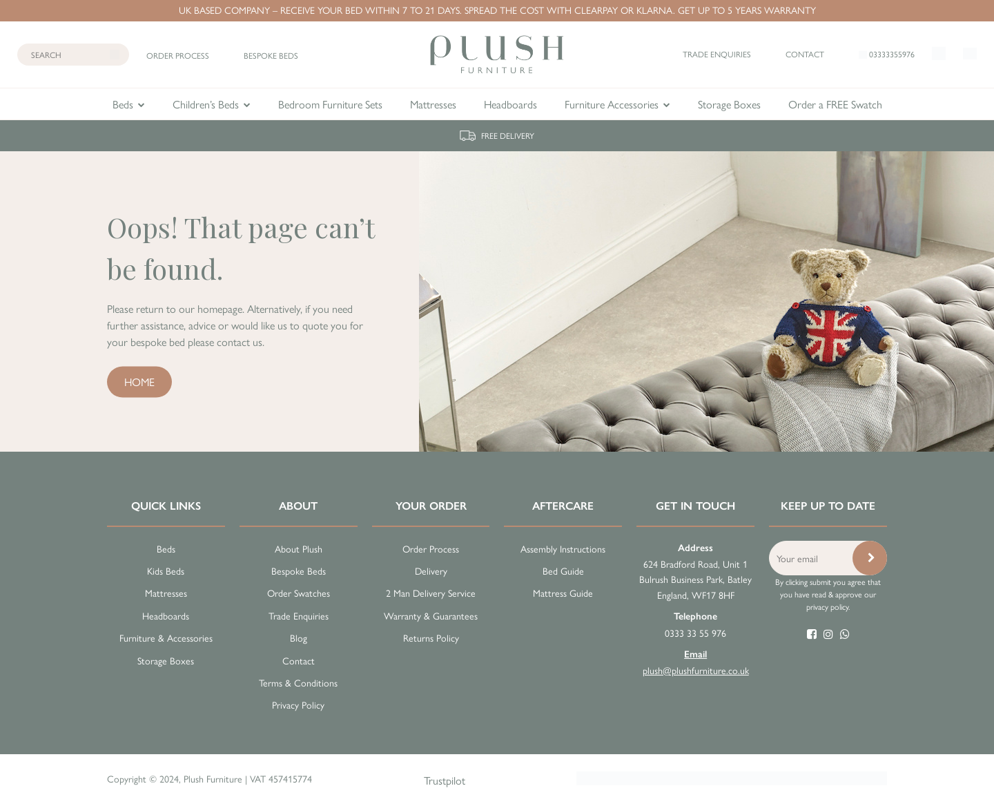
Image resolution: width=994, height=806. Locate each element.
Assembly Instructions (562, 548)
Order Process (430, 548)
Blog (298, 637)
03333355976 (887, 54)
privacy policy (827, 606)
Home (139, 381)
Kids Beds (165, 570)
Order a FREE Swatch (835, 104)
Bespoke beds (271, 55)
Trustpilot (444, 780)
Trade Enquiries (299, 615)
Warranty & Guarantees (431, 615)
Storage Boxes (729, 104)
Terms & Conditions (298, 682)
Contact (805, 54)
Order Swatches (298, 592)
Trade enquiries (717, 54)
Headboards (510, 104)
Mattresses (433, 104)
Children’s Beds (206, 104)
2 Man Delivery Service (431, 592)
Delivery (431, 570)
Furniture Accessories (612, 104)
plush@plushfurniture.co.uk (695, 662)
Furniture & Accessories (166, 637)
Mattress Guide (563, 592)
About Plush (298, 548)
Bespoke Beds (298, 570)
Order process (177, 55)
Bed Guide (563, 570)
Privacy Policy (298, 704)
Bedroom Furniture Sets (330, 104)
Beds (123, 104)
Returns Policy (431, 637)
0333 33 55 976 (695, 624)
